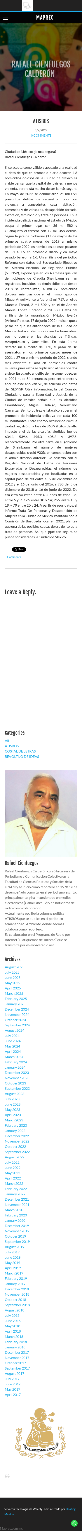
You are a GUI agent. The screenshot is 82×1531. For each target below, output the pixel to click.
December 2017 (17, 1352)
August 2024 (14, 1030)
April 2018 (13, 1331)
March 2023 (14, 1120)
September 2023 (17, 1088)
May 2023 (12, 1109)
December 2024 (17, 1009)
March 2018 (14, 1336)
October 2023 (15, 1083)
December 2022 (17, 1136)
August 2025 (14, 967)
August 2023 (14, 1093)
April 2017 (13, 1394)
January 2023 (15, 1130)
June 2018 (13, 1321)
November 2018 (17, 1294)
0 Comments (41, 135)
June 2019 (13, 1257)
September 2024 (17, 1025)
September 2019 (17, 1241)
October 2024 (15, 1020)
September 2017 (17, 1368)
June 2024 (13, 1041)
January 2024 (15, 1067)
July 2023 (12, 1099)
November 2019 (17, 1231)
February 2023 (16, 1125)
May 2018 (12, 1326)
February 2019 (16, 1278)
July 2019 (12, 1252)
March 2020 (14, 1210)
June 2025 (13, 977)
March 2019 (14, 1273)
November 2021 (17, 1204)
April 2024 (13, 1051)
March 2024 (14, 1057)
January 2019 (15, 1284)
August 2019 (14, 1247)
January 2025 (15, 1004)
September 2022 (17, 1152)
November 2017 (17, 1357)
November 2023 (17, 1078)
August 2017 (14, 1373)
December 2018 (17, 1289)
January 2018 (15, 1347)
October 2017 (15, 1363)
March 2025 (14, 993)
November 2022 (17, 1141)
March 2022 (14, 1183)
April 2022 (13, 1178)
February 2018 (16, 1342)
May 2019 (12, 1262)
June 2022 (13, 1167)
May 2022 (12, 1173)
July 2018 (12, 1315)
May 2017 (12, 1389)
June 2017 (13, 1384)
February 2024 (16, 1062)
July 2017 (12, 1379)
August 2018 (14, 1310)
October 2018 (15, 1299)
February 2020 (16, 1215)
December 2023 (17, 1072)
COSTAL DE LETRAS (20, 751)
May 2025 (12, 983)
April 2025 (13, 988)
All (7, 740)
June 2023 (13, 1104)
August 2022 (14, 1157)
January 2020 (15, 1220)
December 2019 (17, 1225)
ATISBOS (41, 121)
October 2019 (15, 1236)
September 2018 (17, 1305)
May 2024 (12, 1046)
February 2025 (16, 998)
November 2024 (17, 1014)
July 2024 (12, 1035)
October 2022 (15, 1146)
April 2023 (13, 1115)
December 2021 (17, 1199)
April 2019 (13, 1268)
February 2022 (16, 1189)
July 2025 (12, 972)
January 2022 (15, 1194)
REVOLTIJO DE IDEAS (22, 756)
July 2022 (12, 1162)
